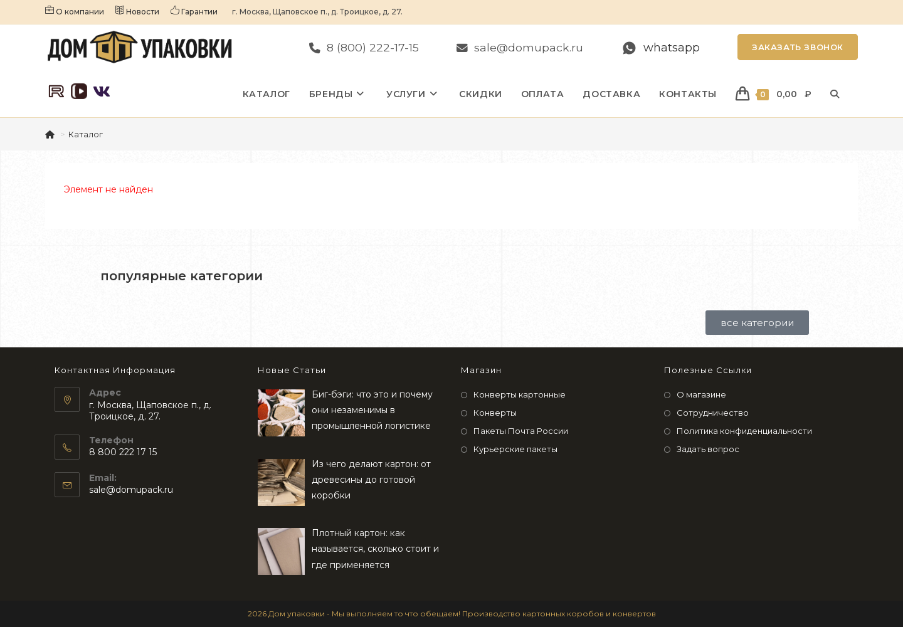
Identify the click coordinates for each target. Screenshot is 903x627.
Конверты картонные (519, 394)
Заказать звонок (797, 47)
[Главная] (50, 134)
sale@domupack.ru (131, 489)
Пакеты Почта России (520, 431)
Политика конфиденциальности (744, 431)
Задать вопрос (708, 449)
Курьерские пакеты (515, 449)
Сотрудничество (713, 413)
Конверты (495, 413)
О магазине (701, 394)
